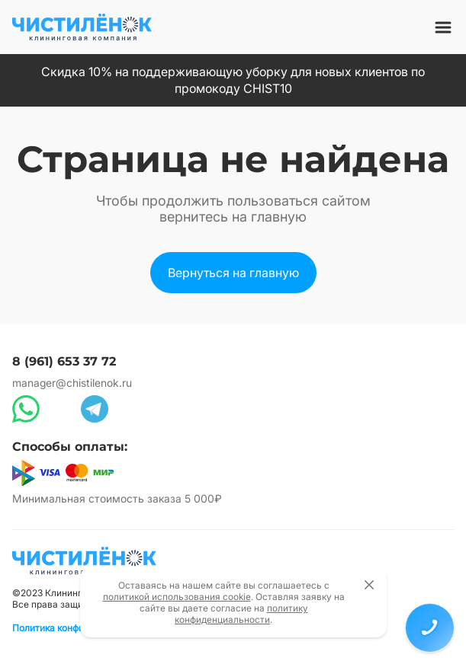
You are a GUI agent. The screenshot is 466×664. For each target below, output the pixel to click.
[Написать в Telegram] (94, 409)
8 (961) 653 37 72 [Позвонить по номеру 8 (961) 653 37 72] (64, 361)
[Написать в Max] (60, 409)
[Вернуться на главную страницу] (84, 561)
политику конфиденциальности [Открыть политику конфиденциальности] (241, 613)
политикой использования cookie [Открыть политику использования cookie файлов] (177, 596)
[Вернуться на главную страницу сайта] (82, 27)
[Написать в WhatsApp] (26, 409)
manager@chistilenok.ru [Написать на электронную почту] (72, 382)
